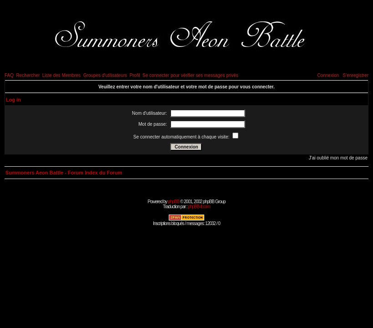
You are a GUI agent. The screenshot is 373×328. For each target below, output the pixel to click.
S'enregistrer (355, 75)
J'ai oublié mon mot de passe (338, 157)
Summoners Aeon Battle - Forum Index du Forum (63, 172)
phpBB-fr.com (199, 206)
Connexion (328, 75)
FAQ (9, 75)
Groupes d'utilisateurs (105, 75)
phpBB (173, 201)
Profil (135, 75)
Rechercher (28, 75)
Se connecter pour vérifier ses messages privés (190, 75)
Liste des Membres (61, 75)
